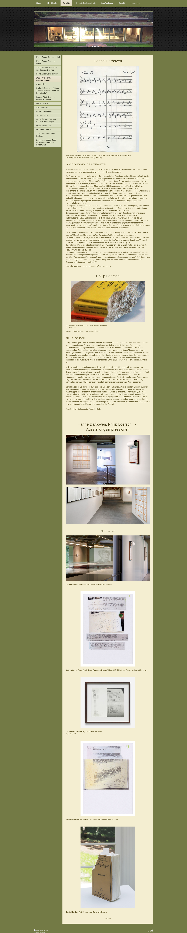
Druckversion (38, 930)
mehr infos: (108, 918)
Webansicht (150, 931)
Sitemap (46, 930)
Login (152, 930)
